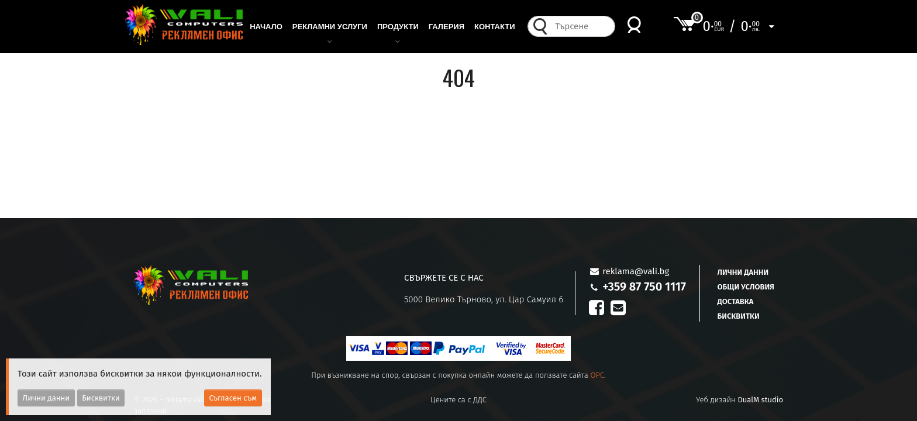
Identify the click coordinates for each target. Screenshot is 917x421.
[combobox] (582, 32)
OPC (597, 375)
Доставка (736, 301)
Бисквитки (739, 316)
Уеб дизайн (739, 399)
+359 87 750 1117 (644, 286)
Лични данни (743, 272)
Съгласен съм (233, 398)
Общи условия (746, 286)
